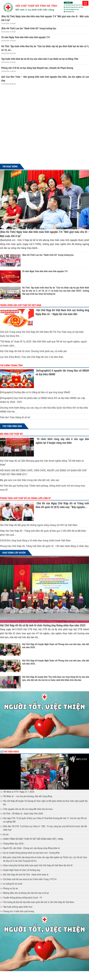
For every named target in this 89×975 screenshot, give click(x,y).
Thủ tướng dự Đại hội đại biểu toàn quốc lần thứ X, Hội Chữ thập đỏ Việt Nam (38, 902)
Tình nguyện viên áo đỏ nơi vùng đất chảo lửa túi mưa (27, 809)
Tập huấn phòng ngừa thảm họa (17, 906)
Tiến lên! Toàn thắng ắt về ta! (15, 417)
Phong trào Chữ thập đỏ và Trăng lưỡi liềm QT (25, 498)
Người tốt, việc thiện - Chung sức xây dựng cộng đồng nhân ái (31, 848)
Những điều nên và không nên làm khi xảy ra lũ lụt (26, 893)
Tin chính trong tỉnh (11, 365)
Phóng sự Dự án (10, 888)
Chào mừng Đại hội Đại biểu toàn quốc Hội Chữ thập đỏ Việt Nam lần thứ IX (37, 865)
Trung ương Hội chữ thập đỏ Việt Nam (20, 305)
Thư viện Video (11, 751)
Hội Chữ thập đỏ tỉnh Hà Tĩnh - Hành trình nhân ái (25, 874)
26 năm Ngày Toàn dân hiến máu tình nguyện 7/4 (25, 37)
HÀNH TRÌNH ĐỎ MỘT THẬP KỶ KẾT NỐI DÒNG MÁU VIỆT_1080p (33, 839)
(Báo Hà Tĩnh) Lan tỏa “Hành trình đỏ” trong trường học (28, 28)
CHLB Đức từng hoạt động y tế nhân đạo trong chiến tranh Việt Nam (35, 540)
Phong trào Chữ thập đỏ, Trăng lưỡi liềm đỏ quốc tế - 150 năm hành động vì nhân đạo (44, 546)
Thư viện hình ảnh (12, 426)
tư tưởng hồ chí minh (12, 883)
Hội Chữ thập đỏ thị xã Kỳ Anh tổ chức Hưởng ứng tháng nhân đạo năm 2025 (42, 625)
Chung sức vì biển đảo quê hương (18, 911)
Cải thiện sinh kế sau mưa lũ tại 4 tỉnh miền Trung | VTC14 (29, 879)
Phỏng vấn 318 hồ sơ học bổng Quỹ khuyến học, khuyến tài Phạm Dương (37, 67)
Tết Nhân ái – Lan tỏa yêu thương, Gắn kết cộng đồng (27, 796)
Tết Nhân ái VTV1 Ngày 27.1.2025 (18, 791)
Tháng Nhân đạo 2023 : (14, 843)
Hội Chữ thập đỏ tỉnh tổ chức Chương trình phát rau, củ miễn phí (33, 351)
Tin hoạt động (10, 166)
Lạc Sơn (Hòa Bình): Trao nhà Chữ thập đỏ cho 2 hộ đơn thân (31, 356)
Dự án (6, 834)
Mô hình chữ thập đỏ (11, 434)
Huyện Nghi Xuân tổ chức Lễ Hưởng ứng (21, 870)
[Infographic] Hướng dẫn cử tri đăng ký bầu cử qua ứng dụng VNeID (35, 392)
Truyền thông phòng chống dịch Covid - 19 (22, 897)
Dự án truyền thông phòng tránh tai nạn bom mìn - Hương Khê (31, 852)
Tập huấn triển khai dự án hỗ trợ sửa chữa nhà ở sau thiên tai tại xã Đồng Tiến (39, 58)
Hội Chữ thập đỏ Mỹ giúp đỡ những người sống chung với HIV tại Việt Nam (38, 525)
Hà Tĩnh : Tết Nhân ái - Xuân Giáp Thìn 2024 (23, 813)
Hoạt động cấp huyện (13, 552)
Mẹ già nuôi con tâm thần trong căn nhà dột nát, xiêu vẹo (29, 480)
